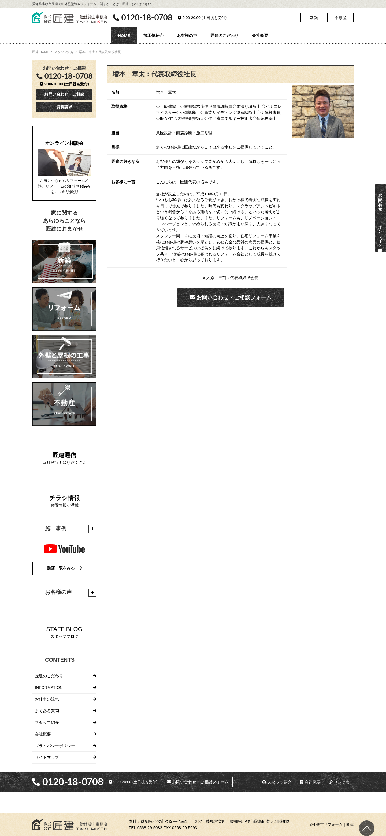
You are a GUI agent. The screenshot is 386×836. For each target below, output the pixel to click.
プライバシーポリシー (55, 745)
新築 (314, 17)
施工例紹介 (153, 35)
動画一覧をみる (64, 568)
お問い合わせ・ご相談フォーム (231, 297)
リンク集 (339, 782)
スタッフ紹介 (64, 52)
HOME (124, 35)
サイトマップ (47, 757)
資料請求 (64, 107)
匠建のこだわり (224, 35)
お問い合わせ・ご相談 (64, 94)
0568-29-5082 (149, 827)
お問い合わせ (380, 200)
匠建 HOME (40, 52)
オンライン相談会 (380, 234)
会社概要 (260, 35)
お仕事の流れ (47, 699)
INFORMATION (49, 687)
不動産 (341, 17)
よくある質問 (47, 710)
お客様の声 (187, 35)
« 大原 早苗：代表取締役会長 (230, 277)
